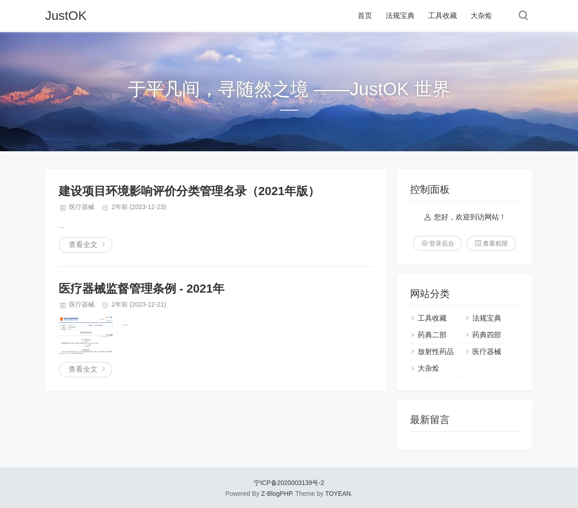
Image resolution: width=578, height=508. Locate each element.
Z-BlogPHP (276, 493)
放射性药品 (436, 351)
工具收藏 (442, 15)
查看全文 (83, 244)
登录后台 (441, 243)
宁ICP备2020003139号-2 (289, 482)
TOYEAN (338, 493)
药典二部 (432, 335)
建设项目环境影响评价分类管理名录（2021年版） (189, 191)
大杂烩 (481, 15)
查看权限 (495, 243)
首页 (365, 15)
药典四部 (486, 335)
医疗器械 (81, 206)
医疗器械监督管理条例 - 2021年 (141, 288)
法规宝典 (400, 15)
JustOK (66, 16)
